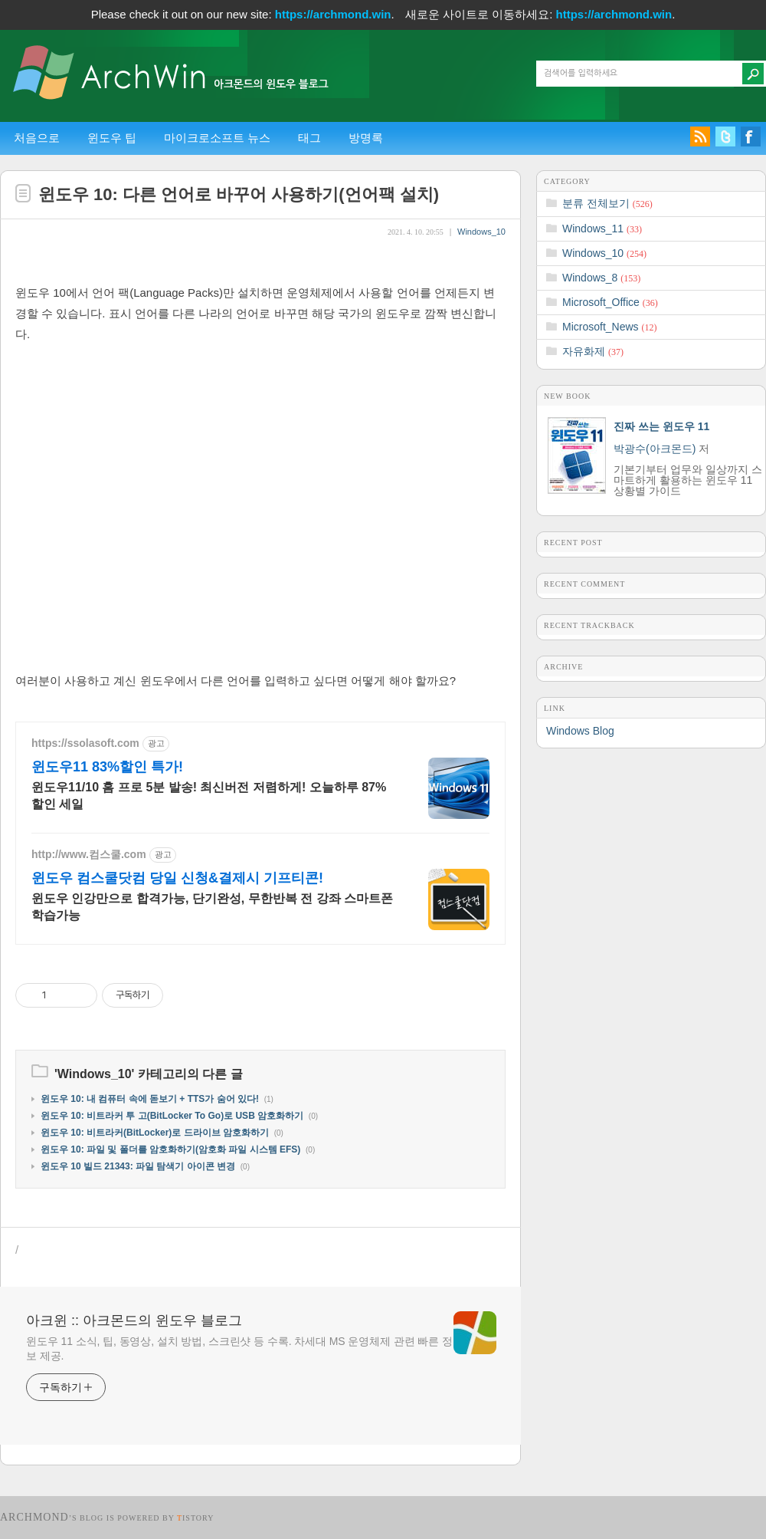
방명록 (366, 137)
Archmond (34, 1517)
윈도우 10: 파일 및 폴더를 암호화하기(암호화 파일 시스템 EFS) (170, 1149)
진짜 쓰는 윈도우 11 (661, 426)
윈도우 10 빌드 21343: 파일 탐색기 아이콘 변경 (138, 1166)
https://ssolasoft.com (85, 743)
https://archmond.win (333, 14)
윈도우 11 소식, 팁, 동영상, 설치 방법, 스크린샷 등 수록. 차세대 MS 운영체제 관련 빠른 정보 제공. (239, 1348)
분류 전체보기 (607, 203)
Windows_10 (481, 231)
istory (195, 1518)
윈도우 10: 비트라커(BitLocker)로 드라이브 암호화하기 (155, 1132)
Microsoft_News (609, 327)
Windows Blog (580, 731)
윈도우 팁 (111, 137)
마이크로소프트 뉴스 (217, 137)
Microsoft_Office (610, 302)
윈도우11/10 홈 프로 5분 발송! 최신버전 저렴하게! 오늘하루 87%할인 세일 (208, 796)
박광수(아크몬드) (655, 448)
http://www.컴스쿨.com (88, 854)
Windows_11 (602, 228)
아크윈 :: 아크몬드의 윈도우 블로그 (134, 1320)
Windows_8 (601, 277)
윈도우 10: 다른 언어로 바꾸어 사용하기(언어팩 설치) (238, 194)
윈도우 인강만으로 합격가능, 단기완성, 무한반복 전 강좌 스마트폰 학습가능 (212, 907)
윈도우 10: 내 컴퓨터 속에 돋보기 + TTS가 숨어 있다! (150, 1098)
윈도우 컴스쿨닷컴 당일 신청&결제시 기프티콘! (177, 878)
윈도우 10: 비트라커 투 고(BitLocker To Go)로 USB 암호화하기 (172, 1115)
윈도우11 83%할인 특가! (107, 766)
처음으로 (37, 137)
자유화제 (593, 351)
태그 (309, 137)
